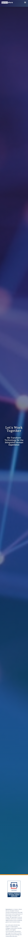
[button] (25, 2)
